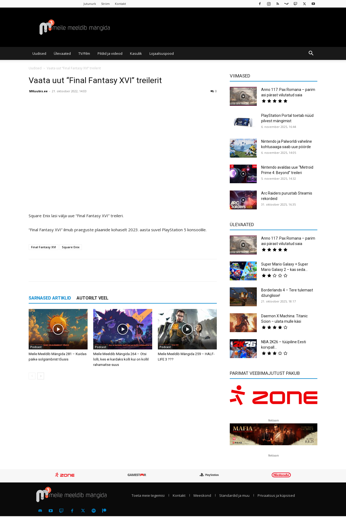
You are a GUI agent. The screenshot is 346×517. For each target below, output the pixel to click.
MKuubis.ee (38, 91)
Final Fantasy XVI (43, 247)
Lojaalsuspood (161, 53)
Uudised (39, 53)
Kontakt (120, 4)
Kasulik (136, 53)
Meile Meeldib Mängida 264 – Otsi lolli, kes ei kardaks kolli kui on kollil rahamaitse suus (121, 359)
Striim (105, 4)
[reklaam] (273, 397)
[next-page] (40, 376)
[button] (310, 53)
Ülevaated (62, 53)
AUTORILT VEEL (92, 298)
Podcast (36, 347)
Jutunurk (90, 4)
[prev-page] (32, 376)
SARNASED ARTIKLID (50, 298)
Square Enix (70, 247)
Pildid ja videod (110, 53)
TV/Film (84, 53)
